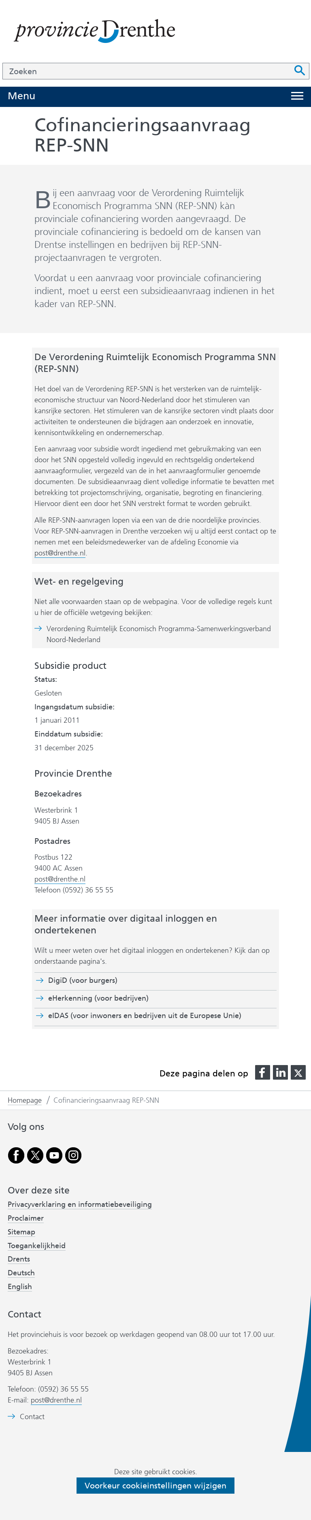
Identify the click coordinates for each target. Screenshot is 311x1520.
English (20, 1286)
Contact (32, 1417)
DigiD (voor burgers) (82, 980)
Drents (19, 1259)
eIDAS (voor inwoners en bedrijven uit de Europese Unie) (144, 1015)
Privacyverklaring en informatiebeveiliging (80, 1204)
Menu (21, 96)
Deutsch (21, 1272)
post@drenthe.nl (59, 553)
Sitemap (21, 1232)
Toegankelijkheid (37, 1245)
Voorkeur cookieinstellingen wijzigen (155, 1485)
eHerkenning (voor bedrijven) (98, 998)
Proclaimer (26, 1218)
